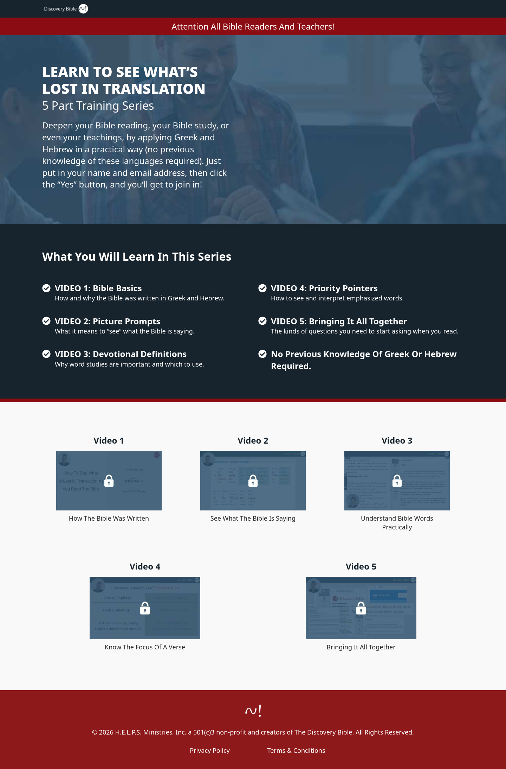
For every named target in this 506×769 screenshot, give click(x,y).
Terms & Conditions (296, 750)
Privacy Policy (210, 750)
